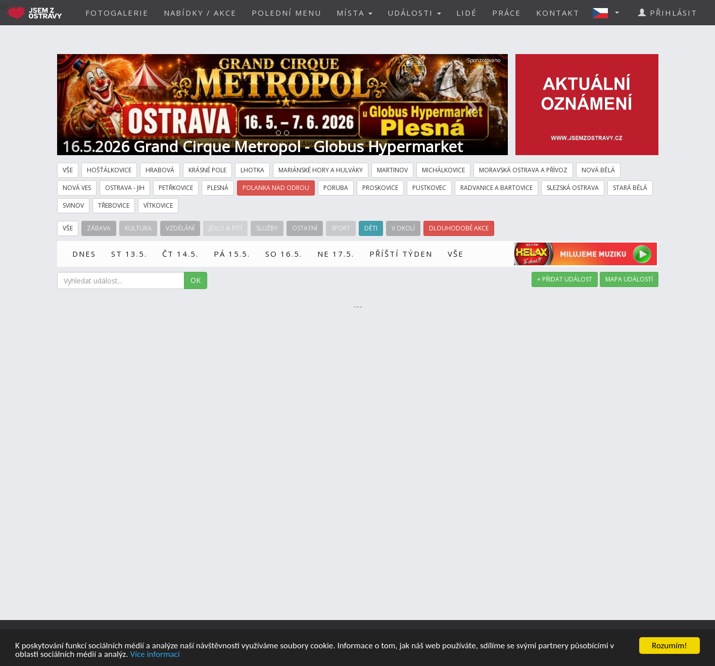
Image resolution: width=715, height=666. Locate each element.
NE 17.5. (335, 254)
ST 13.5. (129, 254)
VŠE (456, 254)
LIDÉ (466, 13)
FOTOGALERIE (117, 13)
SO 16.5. (283, 254)
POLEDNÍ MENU (286, 13)
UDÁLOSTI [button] (414, 13)
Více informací (154, 654)
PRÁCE (506, 13)
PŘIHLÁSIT (667, 13)
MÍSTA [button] (354, 13)
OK (195, 280)
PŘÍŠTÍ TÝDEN (401, 254)
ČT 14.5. (180, 254)
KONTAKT (558, 13)
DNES (84, 254)
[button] (609, 12)
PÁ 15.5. (232, 254)
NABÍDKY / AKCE (200, 13)
